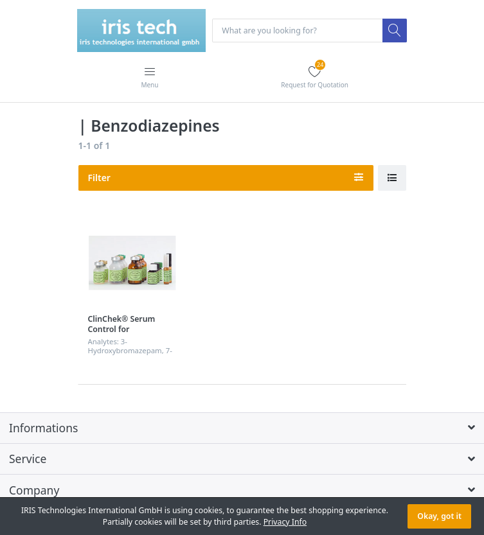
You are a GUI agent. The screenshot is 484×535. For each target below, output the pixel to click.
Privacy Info (285, 521)
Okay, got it (439, 516)
